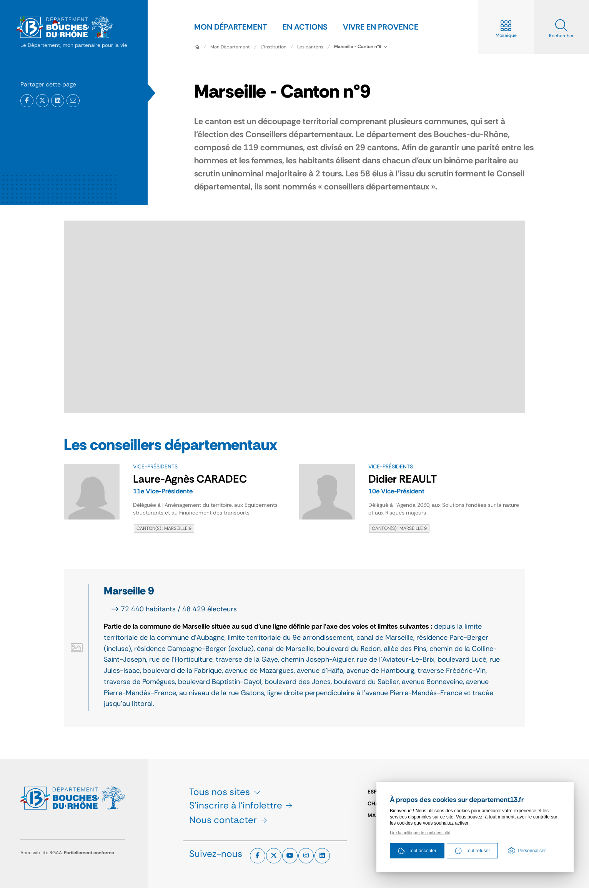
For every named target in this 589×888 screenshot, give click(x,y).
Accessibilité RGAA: (67, 853)
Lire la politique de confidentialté (420, 832)
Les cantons (310, 47)
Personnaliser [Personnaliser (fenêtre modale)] (531, 850)
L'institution (273, 47)
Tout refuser (472, 850)
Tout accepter (417, 850)
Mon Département (230, 47)
